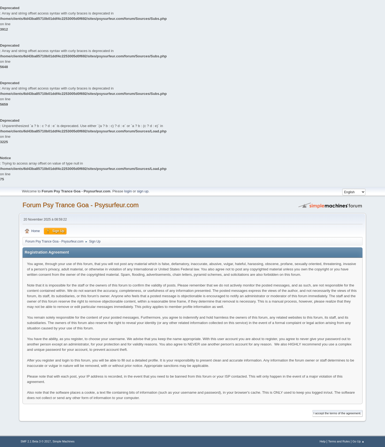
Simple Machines (64, 441)
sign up (142, 191)
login (128, 191)
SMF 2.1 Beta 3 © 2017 (36, 441)
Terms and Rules (339, 441)
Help (323, 441)
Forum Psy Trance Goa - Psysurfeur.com (80, 204)
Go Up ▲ (358, 441)
